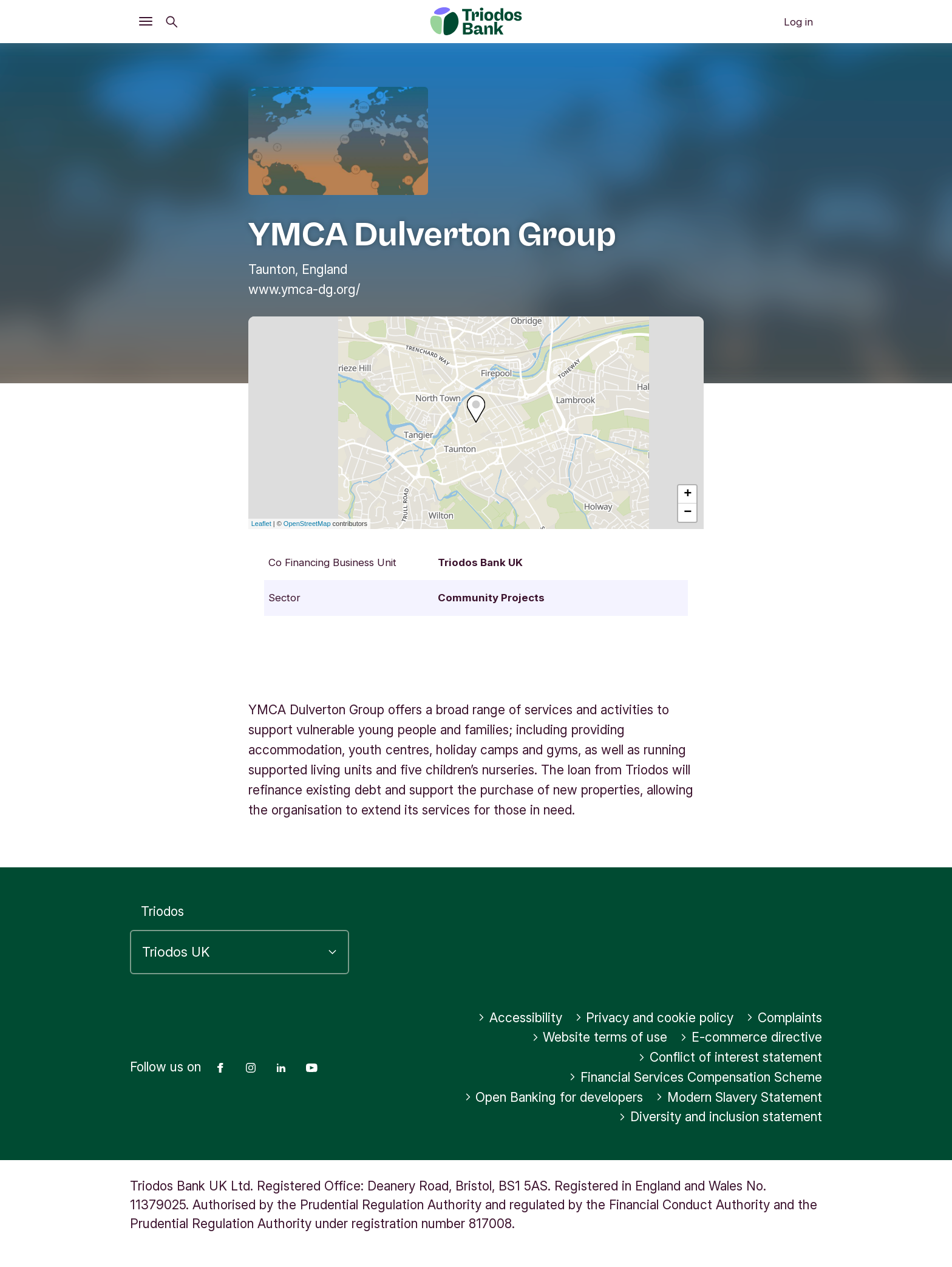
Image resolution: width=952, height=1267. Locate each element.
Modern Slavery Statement (739, 1097)
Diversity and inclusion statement (720, 1116)
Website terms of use (600, 1037)
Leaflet (261, 523)
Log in (798, 22)
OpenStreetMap (307, 523)
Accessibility (520, 1017)
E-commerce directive (751, 1037)
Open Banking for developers (554, 1097)
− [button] (688, 513)
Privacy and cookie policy (654, 1017)
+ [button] (688, 494)
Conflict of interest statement (730, 1057)
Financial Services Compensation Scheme (695, 1077)
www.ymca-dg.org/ (304, 289)
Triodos (162, 911)
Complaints (784, 1017)
